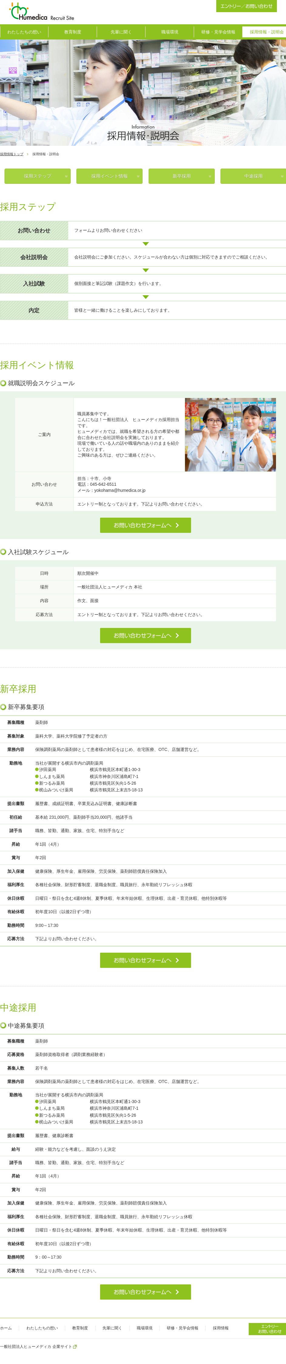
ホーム (6, 1328)
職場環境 (169, 31)
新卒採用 (182, 176)
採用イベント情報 (109, 176)
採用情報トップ (11, 154)
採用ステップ (37, 176)
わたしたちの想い (24, 31)
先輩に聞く (121, 31)
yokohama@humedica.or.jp (120, 490)
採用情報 (221, 1328)
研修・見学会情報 (218, 31)
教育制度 (72, 31)
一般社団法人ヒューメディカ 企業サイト (36, 1346)
